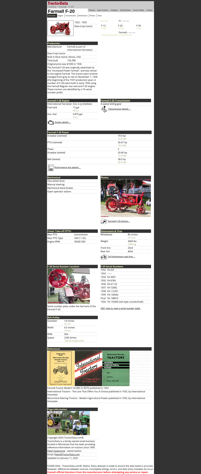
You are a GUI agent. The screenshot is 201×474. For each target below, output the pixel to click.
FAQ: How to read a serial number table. (121, 308)
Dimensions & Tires (111, 231)
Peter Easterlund (56, 450)
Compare (114, 10)
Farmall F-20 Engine (58, 100)
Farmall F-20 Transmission (115, 100)
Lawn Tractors (102, 10)
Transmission (70, 15)
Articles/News (125, 10)
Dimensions (82, 15)
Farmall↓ (127, 32)
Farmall (62, 7)
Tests (100, 15)
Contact (149, 10)
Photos (92, 15)
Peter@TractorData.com (67, 454)
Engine (60, 15)
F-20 (71, 7)
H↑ (124, 20)
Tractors (52, 7)
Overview (51, 15)
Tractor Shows (138, 10)
